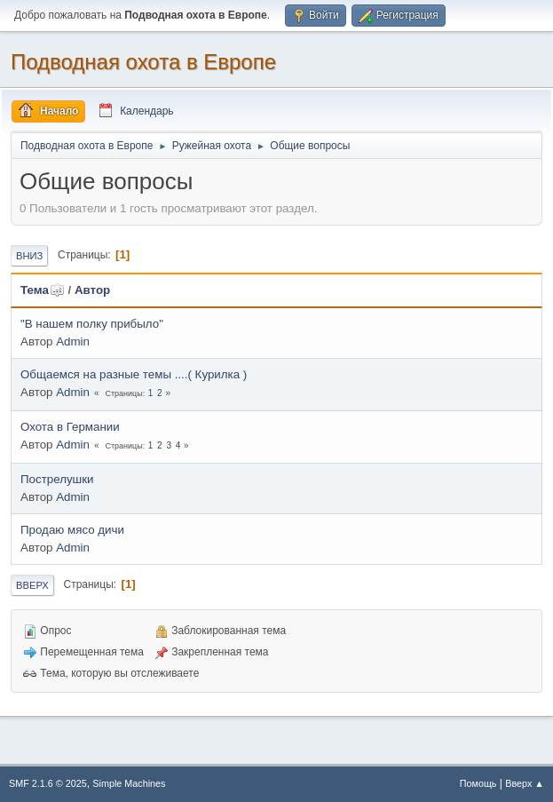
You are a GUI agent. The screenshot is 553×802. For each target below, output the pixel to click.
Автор (92, 290)
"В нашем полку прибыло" (91, 323)
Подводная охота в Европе (143, 62)
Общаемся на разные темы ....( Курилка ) (133, 374)
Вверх (32, 585)
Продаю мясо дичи (72, 529)
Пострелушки (57, 479)
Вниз (29, 255)
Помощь (478, 783)
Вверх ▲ (524, 783)
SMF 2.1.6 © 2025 (48, 783)
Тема (42, 290)
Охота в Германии (70, 426)
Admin (73, 341)
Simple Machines (128, 783)
